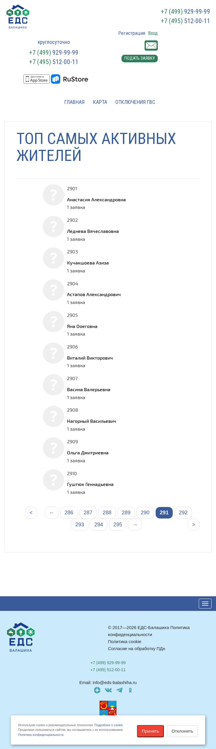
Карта (100, 102)
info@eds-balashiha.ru (115, 682)
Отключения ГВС (135, 102)
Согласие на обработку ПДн (136, 648)
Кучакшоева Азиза (88, 262)
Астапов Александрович (94, 294)
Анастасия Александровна (96, 199)
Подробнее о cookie (109, 725)
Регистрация (131, 33)
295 (117, 525)
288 (107, 513)
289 (126, 513)
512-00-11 (185, 21)
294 (98, 525)
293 (79, 525)
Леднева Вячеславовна (93, 231)
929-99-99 (185, 11)
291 (164, 513)
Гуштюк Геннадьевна (90, 484)
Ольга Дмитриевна (88, 452)
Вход (153, 33)
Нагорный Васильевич (91, 421)
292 (183, 513)
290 (145, 513)
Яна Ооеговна (82, 326)
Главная (74, 102)
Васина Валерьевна (88, 389)
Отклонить (182, 731)
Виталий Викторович (90, 357)
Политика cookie (124, 641)
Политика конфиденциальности (41, 734)
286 (69, 513)
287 (88, 513)
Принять (150, 731)
